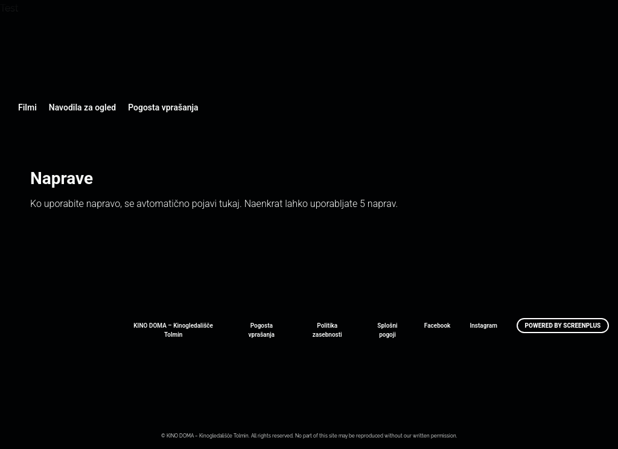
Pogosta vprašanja (163, 107)
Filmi (27, 107)
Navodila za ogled (82, 107)
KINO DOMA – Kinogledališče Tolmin (173, 330)
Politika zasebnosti (327, 330)
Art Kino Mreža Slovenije (51, 399)
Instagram (483, 325)
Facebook (437, 325)
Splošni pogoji (387, 330)
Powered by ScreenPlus (563, 325)
